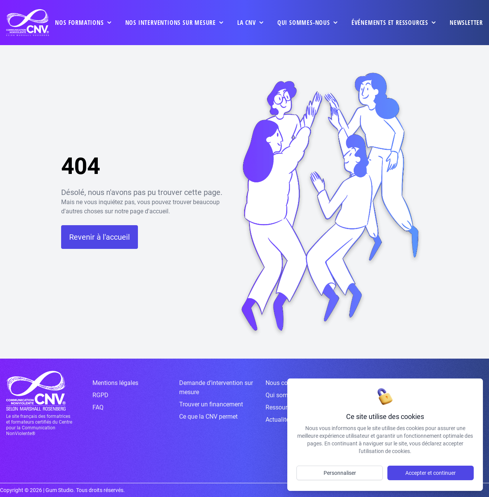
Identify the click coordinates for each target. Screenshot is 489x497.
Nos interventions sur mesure (170, 22)
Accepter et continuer (430, 473)
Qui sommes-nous (303, 22)
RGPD (100, 395)
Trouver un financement (211, 404)
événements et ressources (389, 22)
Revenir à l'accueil (99, 237)
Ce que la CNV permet (208, 416)
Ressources (281, 407)
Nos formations (79, 22)
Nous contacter (286, 383)
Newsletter (466, 22)
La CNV (246, 22)
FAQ (98, 407)
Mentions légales (115, 383)
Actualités (279, 419)
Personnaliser (340, 473)
